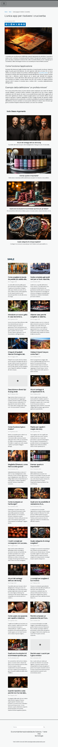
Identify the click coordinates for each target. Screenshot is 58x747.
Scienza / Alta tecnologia (39, 734)
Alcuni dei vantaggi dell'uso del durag (29, 142)
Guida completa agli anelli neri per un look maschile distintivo (40, 279)
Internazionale (24, 732)
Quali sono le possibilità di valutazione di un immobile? (40, 504)
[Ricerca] (28, 727)
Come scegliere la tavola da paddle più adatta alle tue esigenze (17, 279)
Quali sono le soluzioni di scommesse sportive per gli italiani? (29, 209)
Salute (32, 732)
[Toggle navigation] (4, 3)
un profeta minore (43, 73)
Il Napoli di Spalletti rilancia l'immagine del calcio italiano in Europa (17, 354)
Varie (10, 12)
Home (6, 12)
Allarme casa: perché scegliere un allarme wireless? (38, 317)
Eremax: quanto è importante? (29, 175)
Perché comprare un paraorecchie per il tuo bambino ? (38, 618)
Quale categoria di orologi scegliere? (29, 242)
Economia (15, 732)
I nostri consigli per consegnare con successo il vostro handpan (18, 543)
